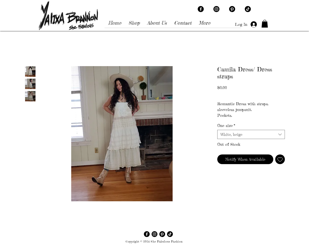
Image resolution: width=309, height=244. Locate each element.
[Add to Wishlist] (280, 159)
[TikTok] (248, 9)
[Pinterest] (232, 9)
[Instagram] (216, 9)
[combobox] (251, 134)
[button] (264, 24)
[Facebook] (201, 9)
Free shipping (263, 94)
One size (226, 125)
